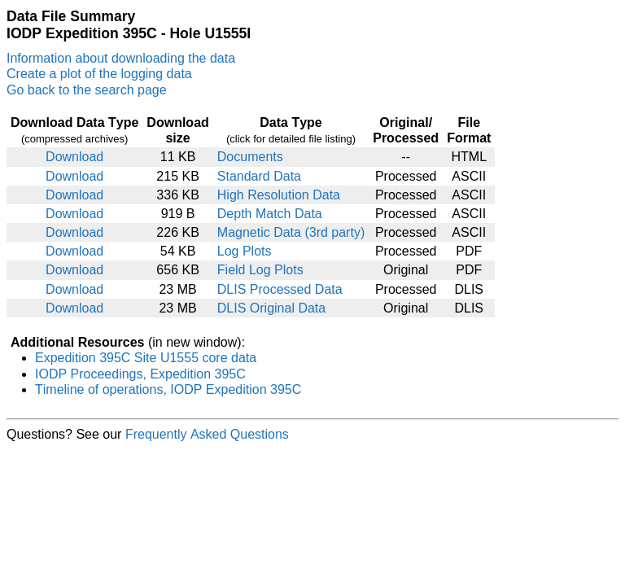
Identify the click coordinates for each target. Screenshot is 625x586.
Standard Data (259, 176)
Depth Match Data (269, 214)
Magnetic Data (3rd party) (291, 232)
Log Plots (244, 251)
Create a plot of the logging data (99, 74)
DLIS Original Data (271, 308)
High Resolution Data (278, 195)
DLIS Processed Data (280, 289)
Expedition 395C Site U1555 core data (145, 358)
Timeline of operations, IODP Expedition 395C (168, 389)
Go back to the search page (87, 90)
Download (74, 157)
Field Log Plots (260, 270)
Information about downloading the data (121, 58)
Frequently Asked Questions (207, 434)
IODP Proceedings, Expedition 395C (140, 374)
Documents (250, 157)
